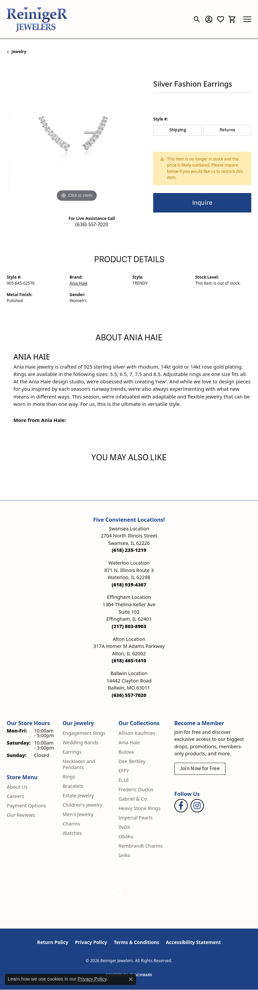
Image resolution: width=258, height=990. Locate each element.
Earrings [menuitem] (71, 752)
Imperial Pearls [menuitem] (135, 817)
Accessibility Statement (193, 942)
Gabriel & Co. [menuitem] (133, 799)
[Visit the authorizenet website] (117, 892)
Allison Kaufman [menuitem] (136, 733)
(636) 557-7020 (91, 225)
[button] (197, 19)
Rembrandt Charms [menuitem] (140, 846)
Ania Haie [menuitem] (129, 742)
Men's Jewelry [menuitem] (77, 814)
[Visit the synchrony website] (158, 892)
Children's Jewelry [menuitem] (82, 805)
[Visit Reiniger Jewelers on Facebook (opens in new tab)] (181, 805)
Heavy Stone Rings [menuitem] (139, 808)
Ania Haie (78, 283)
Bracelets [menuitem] (72, 786)
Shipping (177, 130)
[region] (76, 133)
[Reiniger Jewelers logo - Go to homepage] (37, 19)
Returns (227, 130)
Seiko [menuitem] (124, 855)
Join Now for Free (200, 768)
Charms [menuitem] (71, 823)
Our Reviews (21, 815)
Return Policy (53, 942)
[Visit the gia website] (96, 892)
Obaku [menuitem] (125, 836)
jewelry (18, 51)
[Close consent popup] (131, 979)
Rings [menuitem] (68, 776)
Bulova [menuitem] (126, 752)
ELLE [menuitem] (123, 780)
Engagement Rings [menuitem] (83, 733)
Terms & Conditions (136, 942)
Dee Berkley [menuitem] (131, 761)
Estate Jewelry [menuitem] (78, 795)
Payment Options (26, 805)
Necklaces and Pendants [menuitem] (78, 764)
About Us (17, 787)
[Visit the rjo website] (135, 892)
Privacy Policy (91, 942)
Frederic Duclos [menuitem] (135, 789)
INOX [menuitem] (124, 827)
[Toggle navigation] (247, 19)
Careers (15, 796)
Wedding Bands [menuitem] (80, 742)
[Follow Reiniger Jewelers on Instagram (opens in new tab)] (197, 805)
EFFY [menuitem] (123, 770)
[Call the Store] (129, 550)
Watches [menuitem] (72, 833)
